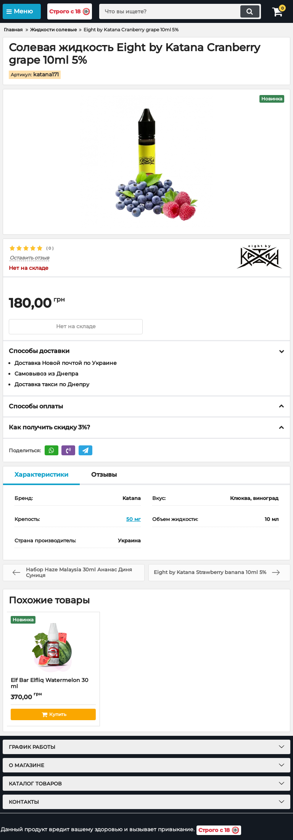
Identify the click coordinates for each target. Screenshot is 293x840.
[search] (179, 11)
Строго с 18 (70, 12)
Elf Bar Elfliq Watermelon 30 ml (53, 687)
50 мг (133, 519)
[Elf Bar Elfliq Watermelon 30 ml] (53, 644)
